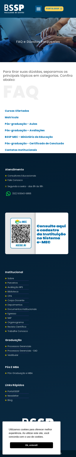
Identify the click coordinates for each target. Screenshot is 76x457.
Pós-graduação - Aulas (21, 124)
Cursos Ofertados (17, 111)
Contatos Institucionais (21, 150)
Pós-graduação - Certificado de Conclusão (34, 143)
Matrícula (11, 117)
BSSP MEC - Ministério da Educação (29, 137)
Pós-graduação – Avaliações (25, 130)
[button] (38, 9)
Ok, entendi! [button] (31, 445)
